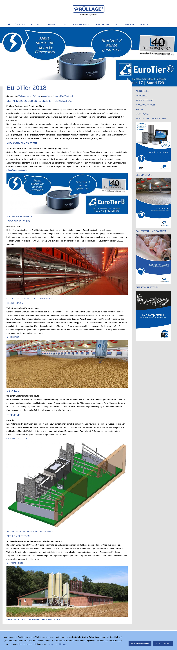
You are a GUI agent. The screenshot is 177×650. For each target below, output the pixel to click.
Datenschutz (41, 634)
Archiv (55, 96)
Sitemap (10, 634)
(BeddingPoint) (13, 337)
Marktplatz (142, 114)
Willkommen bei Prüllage (29, 96)
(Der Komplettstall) (14, 563)
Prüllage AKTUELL (145, 105)
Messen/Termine (144, 100)
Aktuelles (46, 96)
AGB (31, 634)
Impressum (21, 634)
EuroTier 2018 (66, 96)
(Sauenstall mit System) (16, 438)
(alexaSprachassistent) (16, 170)
